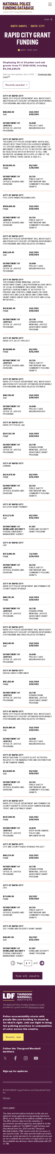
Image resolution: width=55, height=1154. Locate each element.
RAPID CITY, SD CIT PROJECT (16, 341)
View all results (27, 976)
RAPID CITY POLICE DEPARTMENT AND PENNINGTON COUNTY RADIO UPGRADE (26, 587)
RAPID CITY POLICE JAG (14, 425)
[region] (27, 536)
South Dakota (19, 26)
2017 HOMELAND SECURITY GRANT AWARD (22, 929)
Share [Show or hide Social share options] (48, 19)
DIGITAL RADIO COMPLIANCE (16, 673)
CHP (5, 545)
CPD (5, 888)
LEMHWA (7, 466)
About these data (27, 50)
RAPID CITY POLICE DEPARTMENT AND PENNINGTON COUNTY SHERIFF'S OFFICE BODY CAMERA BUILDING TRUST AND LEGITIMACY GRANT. (26, 806)
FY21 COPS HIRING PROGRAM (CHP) (19, 198)
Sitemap (6, 1098)
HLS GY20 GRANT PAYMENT (15, 507)
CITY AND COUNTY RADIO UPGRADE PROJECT (24, 847)
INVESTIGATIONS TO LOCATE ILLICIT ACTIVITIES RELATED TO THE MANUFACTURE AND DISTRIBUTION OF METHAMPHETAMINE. (27, 760)
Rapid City (37, 26)
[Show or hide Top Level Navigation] (50, 4)
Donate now (13, 1037)
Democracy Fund (36, 1007)
